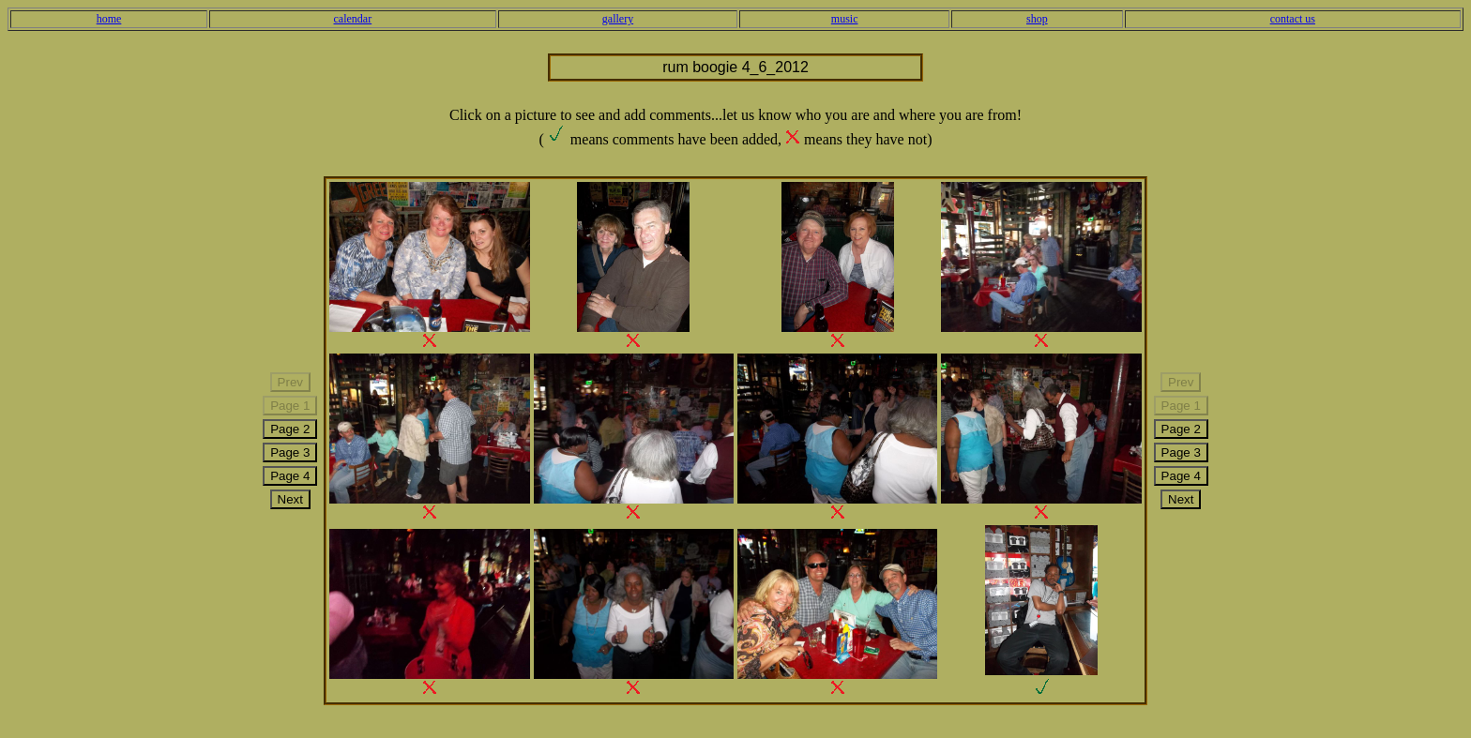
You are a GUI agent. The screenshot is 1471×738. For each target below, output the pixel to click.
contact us (1292, 18)
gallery (617, 18)
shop (1037, 18)
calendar (353, 18)
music (844, 18)
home (109, 18)
